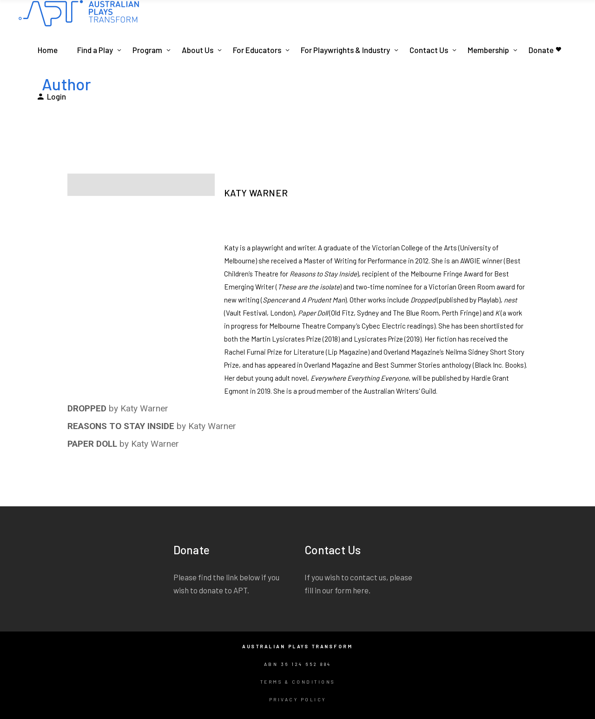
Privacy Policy (297, 699)
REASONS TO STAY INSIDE (120, 426)
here (361, 590)
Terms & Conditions (297, 682)
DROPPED (86, 408)
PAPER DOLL (92, 443)
